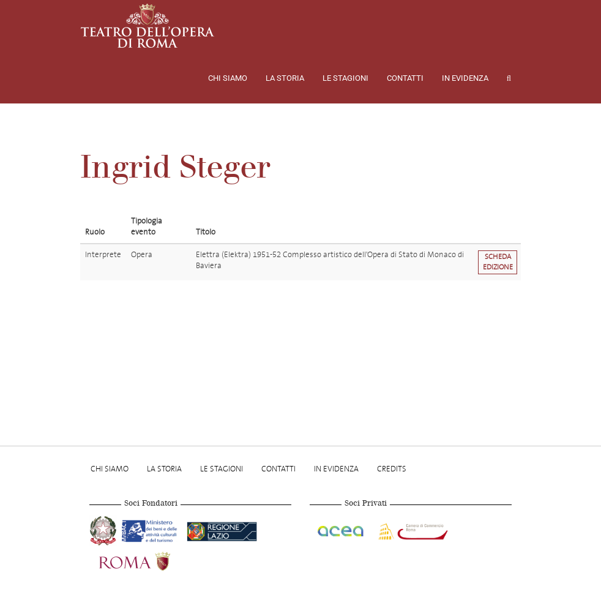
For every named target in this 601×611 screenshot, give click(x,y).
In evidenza (465, 78)
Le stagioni (345, 78)
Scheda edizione (498, 262)
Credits (391, 468)
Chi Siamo (227, 78)
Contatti (405, 78)
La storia (285, 78)
